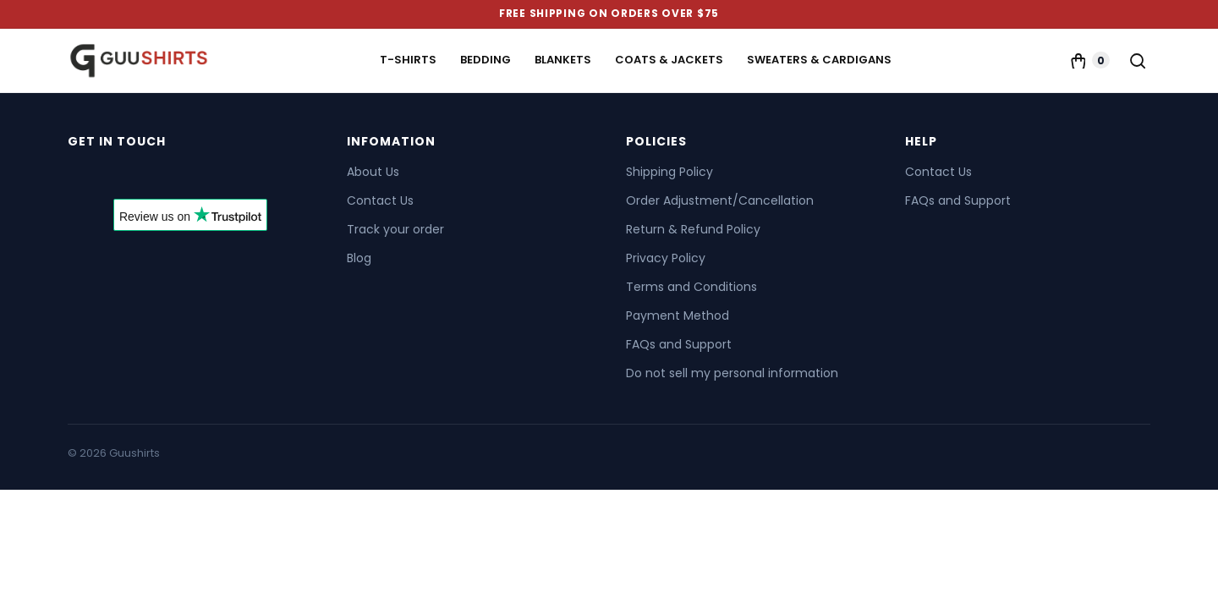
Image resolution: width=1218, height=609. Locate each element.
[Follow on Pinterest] (174, 176)
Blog (359, 258)
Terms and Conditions (691, 286)
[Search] (1136, 60)
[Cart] (1089, 60)
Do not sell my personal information (732, 373)
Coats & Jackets (669, 60)
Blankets (563, 60)
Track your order (395, 229)
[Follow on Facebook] (83, 176)
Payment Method (677, 315)
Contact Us (380, 200)
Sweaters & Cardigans (819, 60)
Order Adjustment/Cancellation (720, 200)
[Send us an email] (144, 176)
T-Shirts (408, 60)
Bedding (485, 60)
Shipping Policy (669, 171)
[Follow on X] (113, 176)
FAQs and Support (679, 344)
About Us (373, 171)
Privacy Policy (665, 258)
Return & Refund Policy (693, 229)
